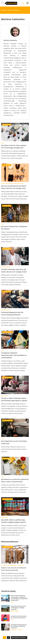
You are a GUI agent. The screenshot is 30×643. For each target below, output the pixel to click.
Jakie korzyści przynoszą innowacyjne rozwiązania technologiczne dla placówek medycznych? (19, 598)
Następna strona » (19, 637)
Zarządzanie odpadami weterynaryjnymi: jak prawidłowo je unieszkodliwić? (14, 355)
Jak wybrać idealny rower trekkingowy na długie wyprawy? (18, 607)
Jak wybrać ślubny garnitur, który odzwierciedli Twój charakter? (19, 626)
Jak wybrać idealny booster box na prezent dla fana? (19, 616)
